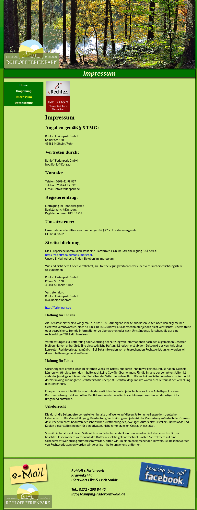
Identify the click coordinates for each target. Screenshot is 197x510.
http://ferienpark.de (58, 307)
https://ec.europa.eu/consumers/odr (68, 255)
